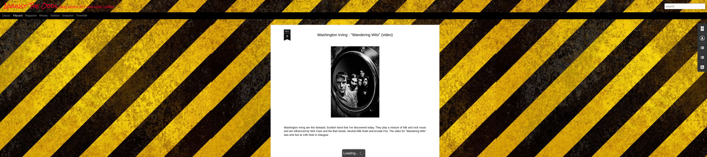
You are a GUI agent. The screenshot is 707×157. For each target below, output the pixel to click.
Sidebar (55, 15)
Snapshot (67, 15)
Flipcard (18, 15)
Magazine (31, 15)
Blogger (372, 155)
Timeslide (81, 15)
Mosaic (43, 15)
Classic (6, 15)
